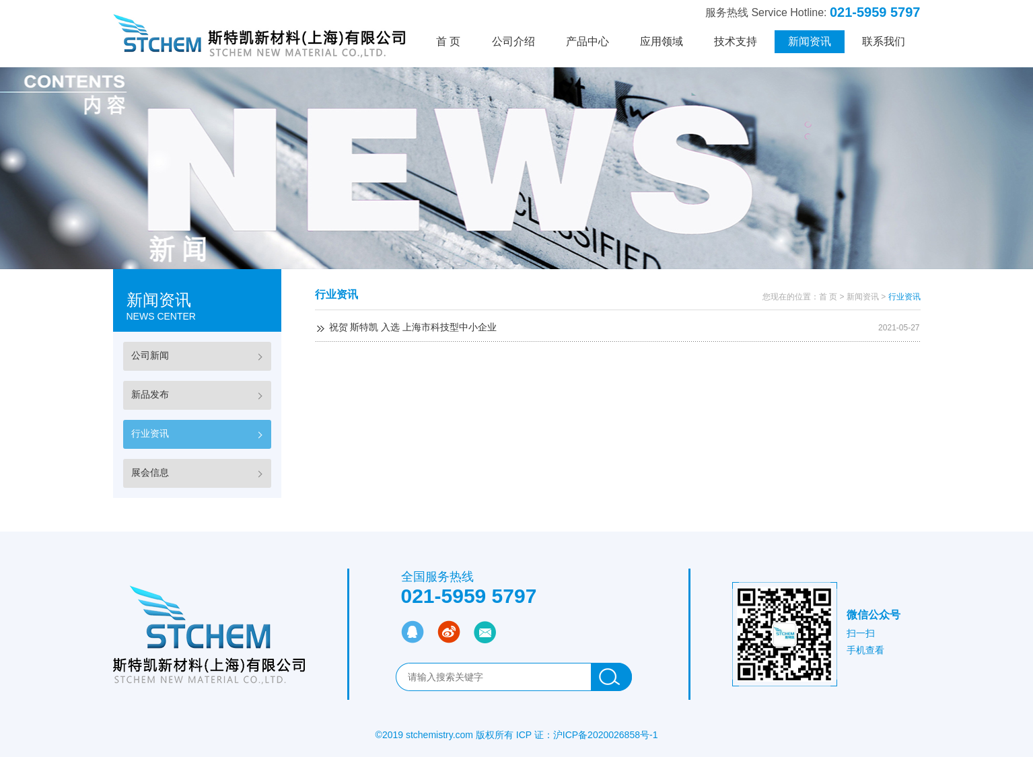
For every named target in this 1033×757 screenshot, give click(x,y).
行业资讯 (150, 433)
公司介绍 (513, 41)
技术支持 (735, 41)
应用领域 (661, 41)
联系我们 (883, 41)
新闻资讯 (809, 41)
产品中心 (587, 41)
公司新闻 (150, 355)
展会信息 (150, 472)
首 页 (448, 41)
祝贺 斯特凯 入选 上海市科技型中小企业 (413, 327)
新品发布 (150, 394)
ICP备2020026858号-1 (610, 734)
